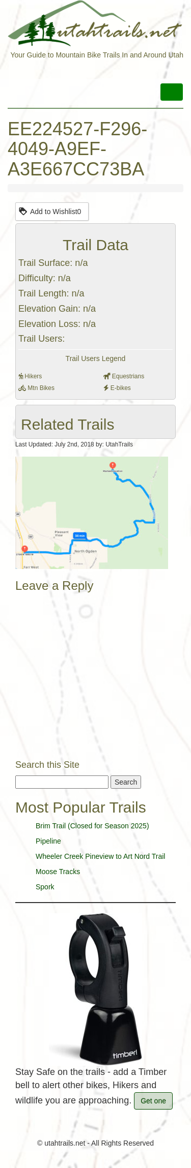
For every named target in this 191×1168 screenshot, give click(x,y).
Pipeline (48, 841)
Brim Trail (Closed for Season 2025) (92, 826)
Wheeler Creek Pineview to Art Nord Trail (100, 856)
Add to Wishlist (49, 211)
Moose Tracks (58, 871)
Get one (153, 1101)
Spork (45, 887)
